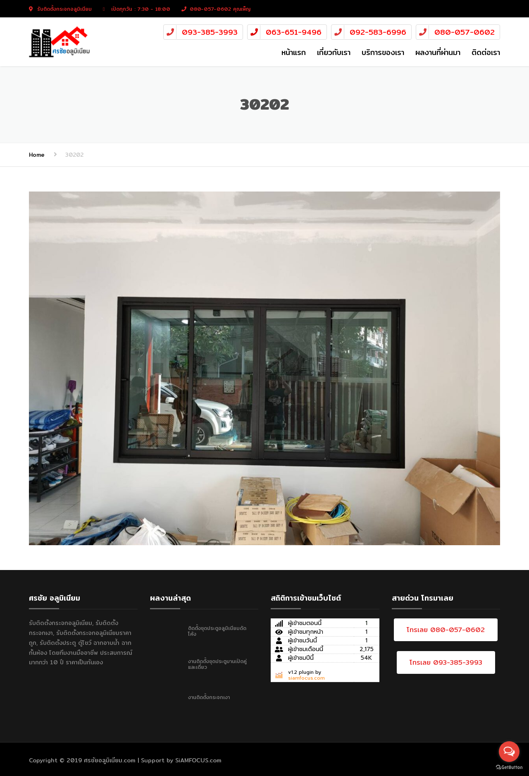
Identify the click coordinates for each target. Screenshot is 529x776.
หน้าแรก (293, 52)
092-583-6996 (378, 32)
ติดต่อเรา (486, 52)
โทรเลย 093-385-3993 (446, 662)
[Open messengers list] (509, 751)
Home (37, 155)
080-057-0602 (464, 32)
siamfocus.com (306, 678)
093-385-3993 (210, 32)
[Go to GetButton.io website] (509, 767)
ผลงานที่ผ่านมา (437, 52)
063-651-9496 (294, 32)
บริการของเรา (383, 52)
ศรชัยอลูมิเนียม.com (110, 760)
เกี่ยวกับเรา (333, 52)
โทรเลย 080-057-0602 (446, 630)
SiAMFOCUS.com (198, 760)
